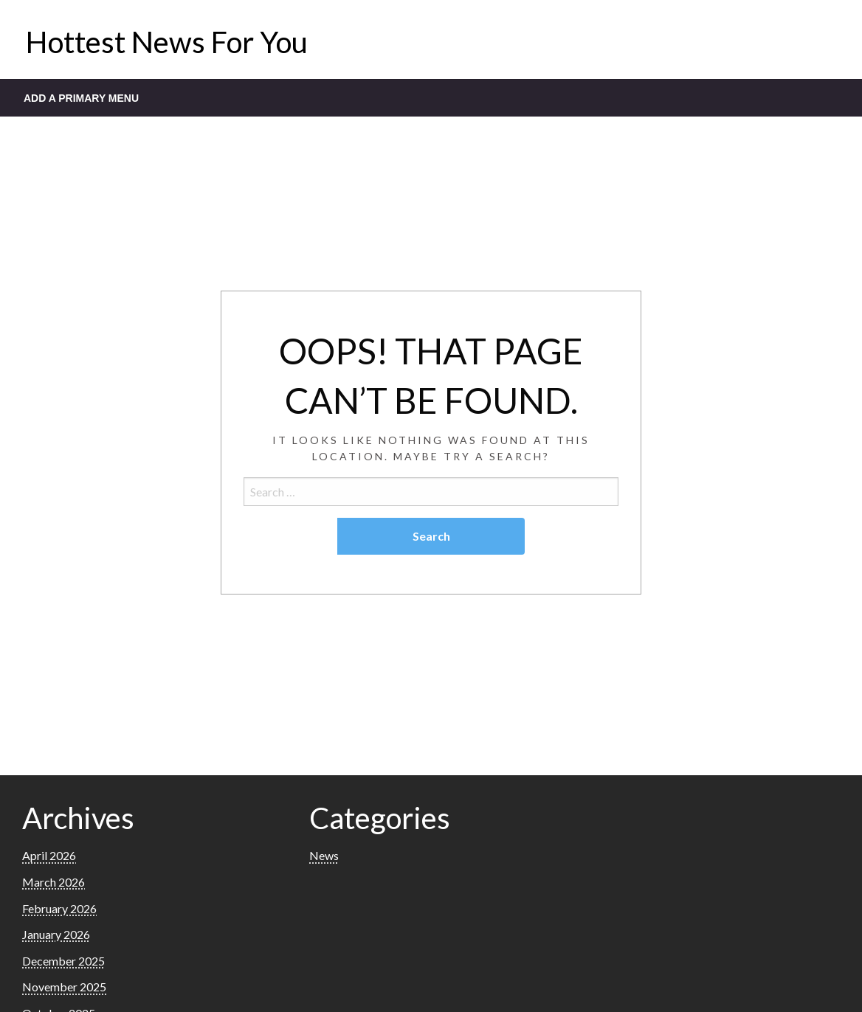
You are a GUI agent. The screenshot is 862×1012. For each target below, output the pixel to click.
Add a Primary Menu (81, 98)
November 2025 (64, 987)
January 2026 (56, 934)
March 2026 (53, 882)
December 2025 (63, 961)
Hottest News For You (167, 42)
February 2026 (59, 908)
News (324, 855)
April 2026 (49, 855)
